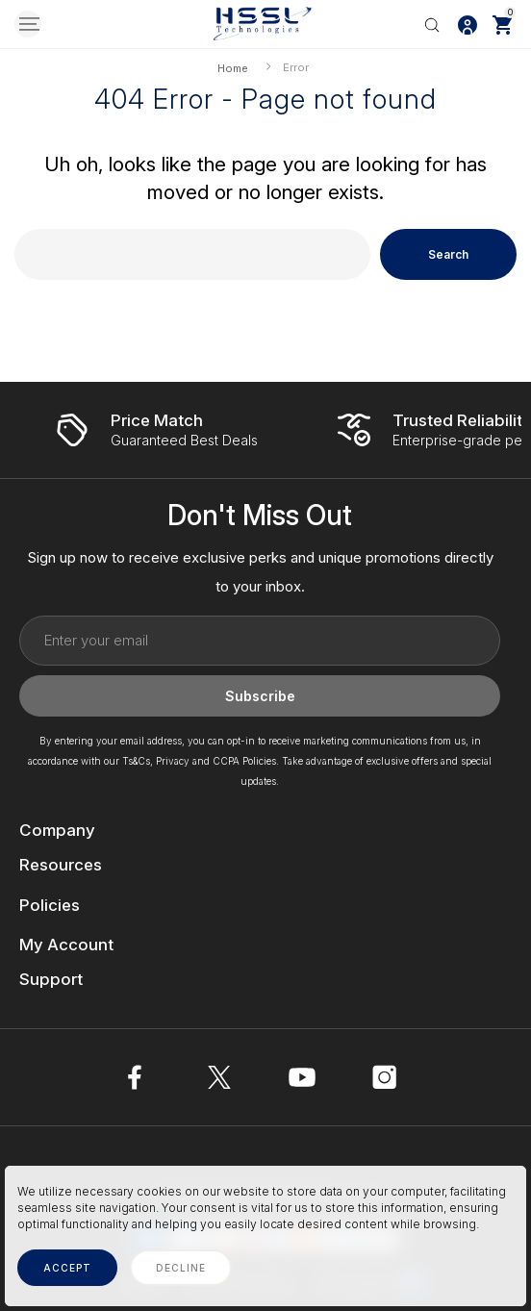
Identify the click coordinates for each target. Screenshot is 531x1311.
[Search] (432, 24)
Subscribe (260, 696)
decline (181, 1267)
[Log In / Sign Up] (467, 24)
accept (67, 1267)
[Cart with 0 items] (502, 24)
